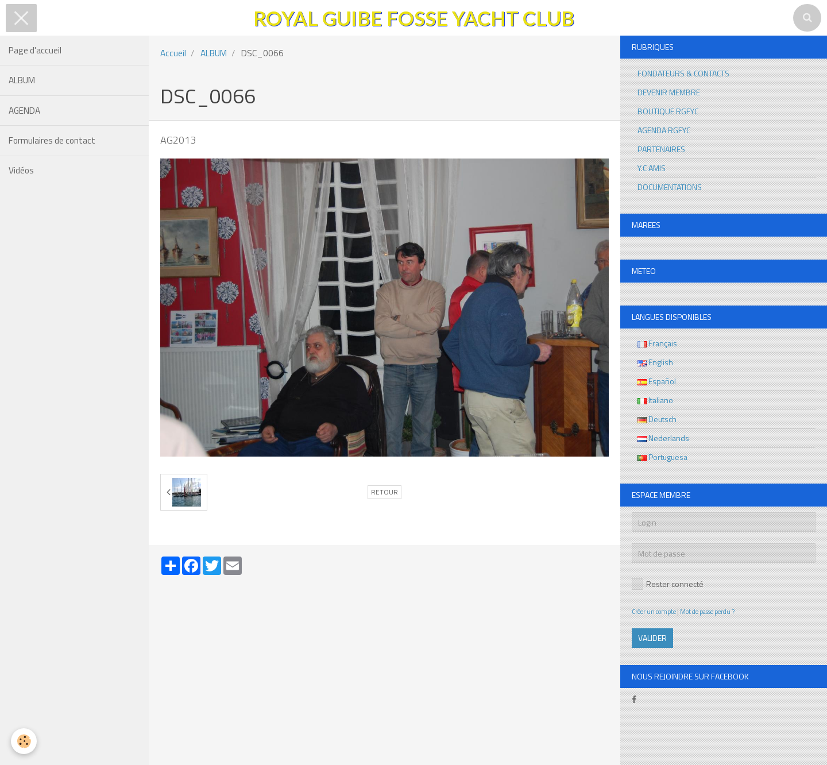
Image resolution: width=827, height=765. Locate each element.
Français (657, 343)
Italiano (655, 400)
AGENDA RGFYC (663, 130)
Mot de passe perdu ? (707, 611)
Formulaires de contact (52, 141)
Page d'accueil (35, 50)
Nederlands (663, 438)
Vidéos (21, 172)
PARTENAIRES (661, 149)
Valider (652, 638)
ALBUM (22, 80)
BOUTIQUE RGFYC (667, 111)
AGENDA (24, 111)
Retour (384, 492)
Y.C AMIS (651, 168)
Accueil (173, 53)
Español (656, 381)
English (655, 362)
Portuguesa (662, 457)
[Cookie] (24, 741)
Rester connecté (668, 584)
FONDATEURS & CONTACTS (683, 73)
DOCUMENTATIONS (669, 187)
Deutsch (657, 419)
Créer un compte (654, 611)
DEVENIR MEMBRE (668, 92)
